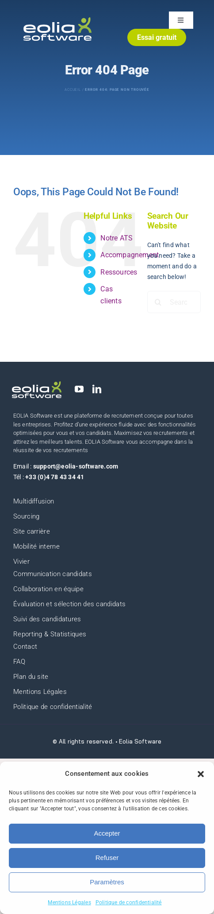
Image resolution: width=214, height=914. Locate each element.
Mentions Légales (69, 902)
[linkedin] (96, 389)
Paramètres (107, 882)
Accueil (73, 90)
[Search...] (174, 302)
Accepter (107, 833)
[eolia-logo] (57, 20)
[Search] (158, 302)
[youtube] (79, 389)
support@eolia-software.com (75, 466)
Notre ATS (116, 238)
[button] (200, 774)
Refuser (107, 857)
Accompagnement (129, 255)
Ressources (118, 272)
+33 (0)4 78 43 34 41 (54, 476)
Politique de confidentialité (129, 902)
